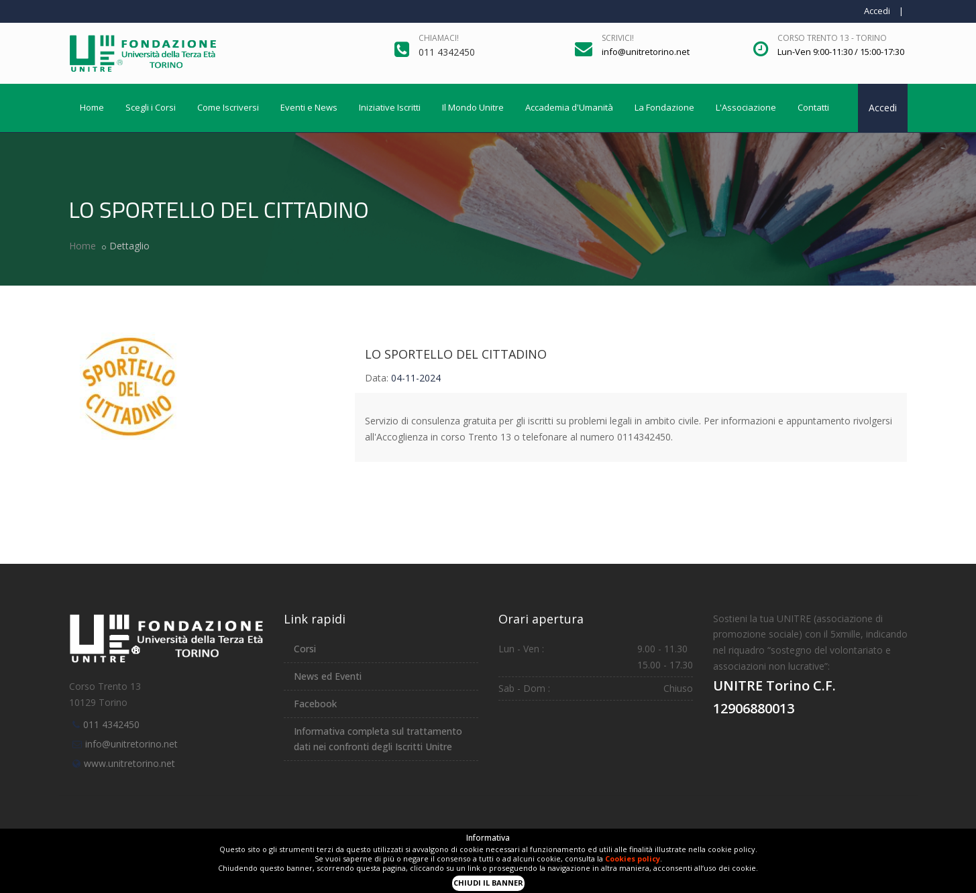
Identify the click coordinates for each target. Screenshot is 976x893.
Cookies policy (632, 858)
